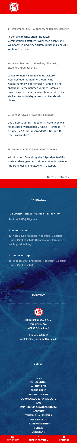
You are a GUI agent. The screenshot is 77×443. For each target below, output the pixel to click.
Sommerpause (18, 230)
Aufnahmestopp (18, 59)
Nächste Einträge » (58, 177)
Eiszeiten (64, 28)
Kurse (12, 240)
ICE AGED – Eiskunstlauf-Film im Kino (34, 213)
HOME (38, 378)
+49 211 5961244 (38, 334)
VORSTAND (38, 432)
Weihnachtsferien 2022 (23, 25)
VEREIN (38, 427)
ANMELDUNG (39, 390)
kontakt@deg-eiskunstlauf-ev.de (38, 339)
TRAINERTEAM (38, 419)
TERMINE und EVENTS (38, 415)
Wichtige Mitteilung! (20, 244)
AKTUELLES (38, 386)
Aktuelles (38, 28)
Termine (56, 240)
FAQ (38, 402)
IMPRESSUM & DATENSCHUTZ (38, 407)
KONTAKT (38, 411)
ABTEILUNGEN (38, 382)
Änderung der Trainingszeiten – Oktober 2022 (38, 145)
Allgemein (51, 28)
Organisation (42, 240)
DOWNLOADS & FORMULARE (38, 398)
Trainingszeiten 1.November (26, 111)
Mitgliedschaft (28, 67)
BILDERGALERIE (38, 394)
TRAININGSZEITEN (38, 423)
